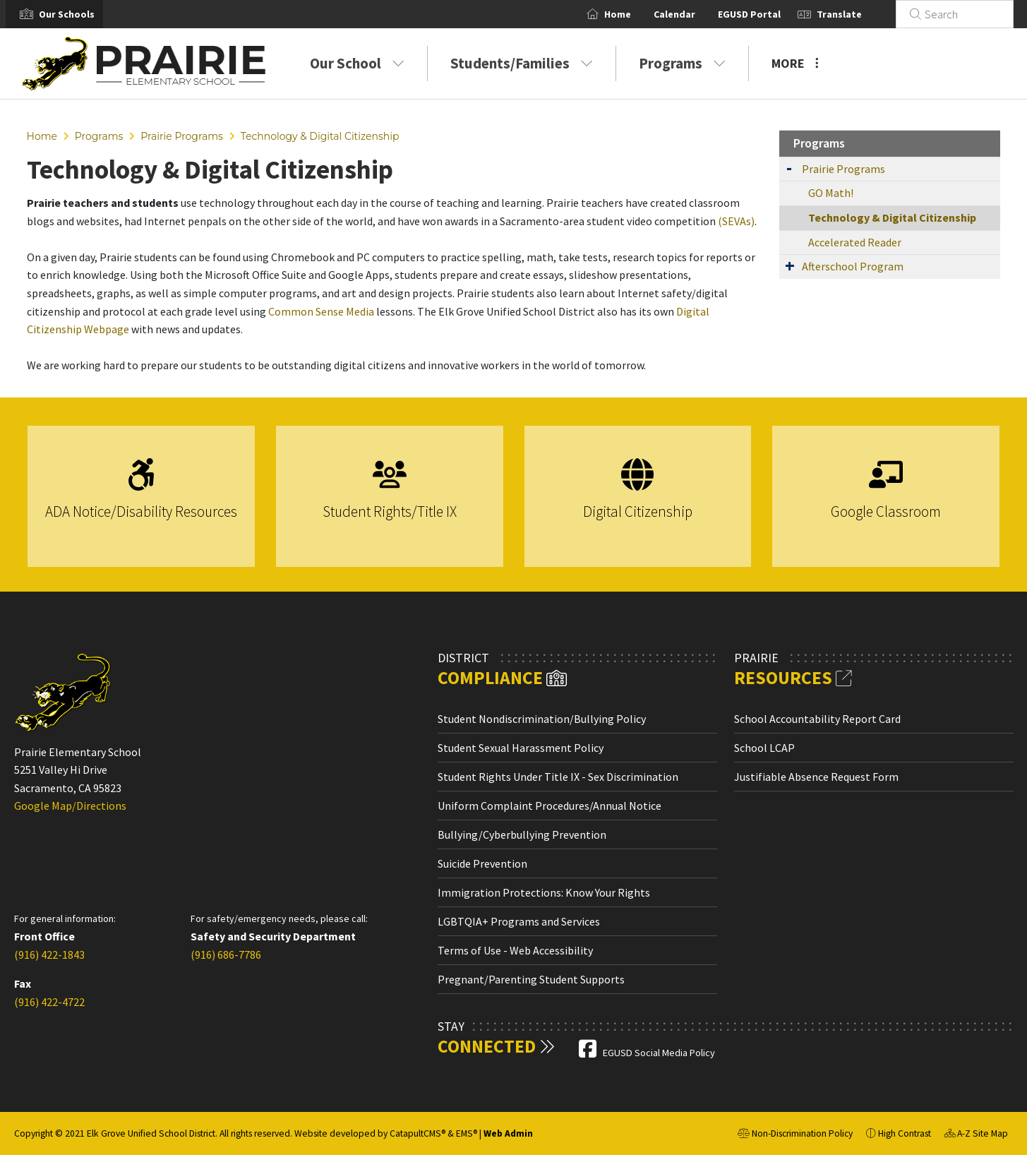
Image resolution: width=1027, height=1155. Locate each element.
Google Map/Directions (70, 805)
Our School (357, 63)
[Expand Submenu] (789, 168)
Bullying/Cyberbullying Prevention (522, 834)
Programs (682, 63)
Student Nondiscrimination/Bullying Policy (542, 719)
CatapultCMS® (417, 1133)
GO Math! (830, 193)
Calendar (691, 14)
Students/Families (521, 63)
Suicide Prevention (482, 863)
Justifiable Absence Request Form (816, 777)
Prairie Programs (181, 136)
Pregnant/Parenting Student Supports (531, 979)
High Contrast (904, 1133)
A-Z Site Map (976, 1135)
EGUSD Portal (766, 14)
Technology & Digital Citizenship (320, 136)
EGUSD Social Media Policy (659, 1052)
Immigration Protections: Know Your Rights (544, 892)
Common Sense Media (321, 311)
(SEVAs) (736, 221)
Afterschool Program (852, 266)
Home (634, 14)
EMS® (466, 1133)
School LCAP (764, 748)
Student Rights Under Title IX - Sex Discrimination (558, 777)
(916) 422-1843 (49, 954)
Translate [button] (856, 14)
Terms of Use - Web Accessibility (515, 950)
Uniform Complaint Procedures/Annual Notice (549, 805)
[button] (67, 14)
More (795, 63)
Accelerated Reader (854, 242)
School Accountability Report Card (817, 719)
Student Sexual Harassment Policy (520, 748)
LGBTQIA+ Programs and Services (519, 921)
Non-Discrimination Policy (795, 1135)
